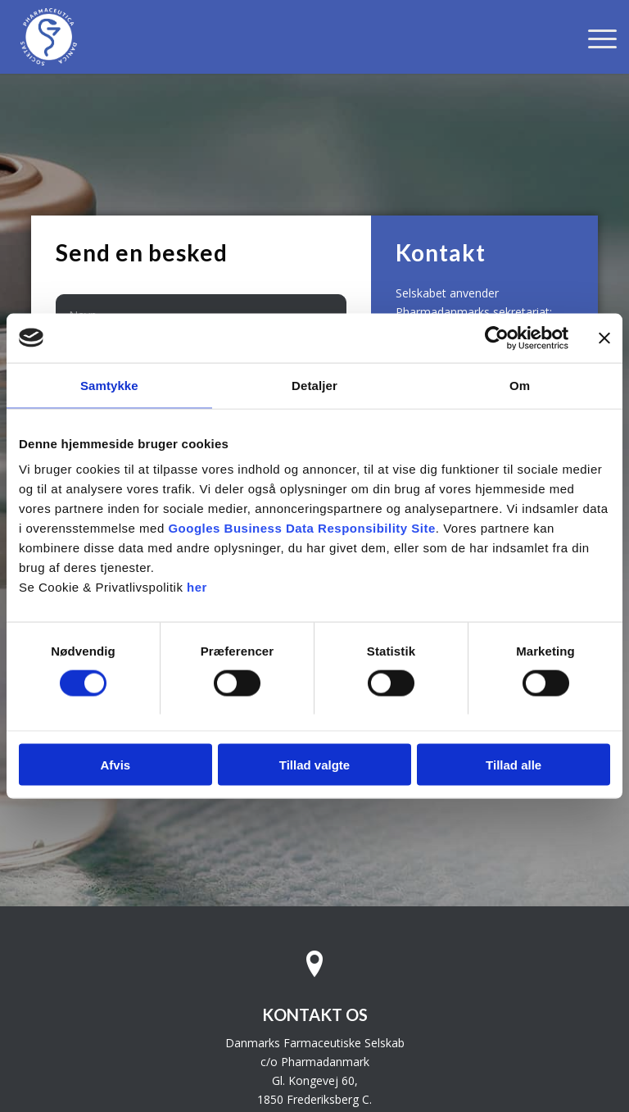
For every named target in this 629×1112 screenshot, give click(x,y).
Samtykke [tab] (109, 385)
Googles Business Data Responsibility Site (301, 528)
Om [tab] (519, 385)
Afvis (115, 765)
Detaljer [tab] (314, 385)
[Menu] (594, 37)
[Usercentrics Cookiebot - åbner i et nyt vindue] (496, 337)
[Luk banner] (604, 337)
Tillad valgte (314, 765)
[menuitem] (594, 37)
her (197, 587)
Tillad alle (513, 765)
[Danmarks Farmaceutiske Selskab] (48, 37)
